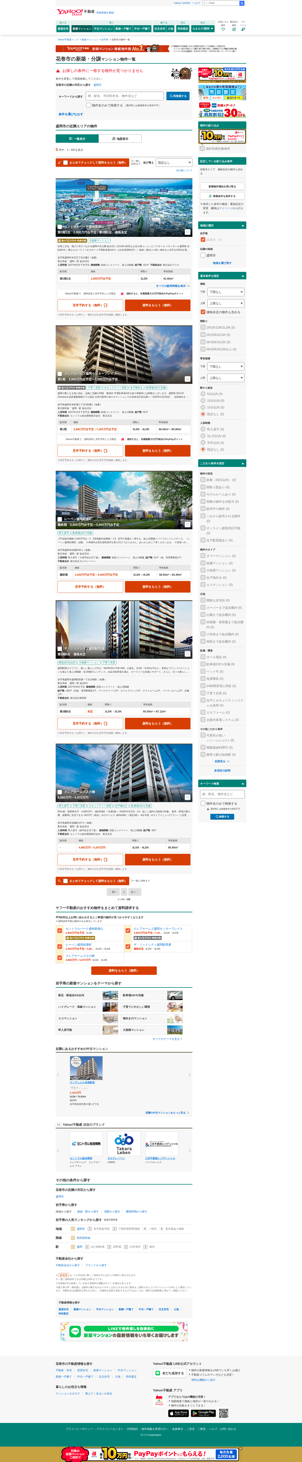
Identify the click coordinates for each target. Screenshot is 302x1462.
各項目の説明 (222, 770)
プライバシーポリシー (79, 1428)
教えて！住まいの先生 (98, 1393)
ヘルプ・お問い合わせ (222, 1428)
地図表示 (120, 138)
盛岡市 (97, 84)
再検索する (178, 96)
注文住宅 (159, 28)
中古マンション (103, 28)
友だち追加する (169, 1373)
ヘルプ (196, 3)
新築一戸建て (123, 28)
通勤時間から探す (136, 1211)
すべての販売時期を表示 (173, 286)
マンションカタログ (68, 1393)
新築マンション (82, 28)
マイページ (226, 208)
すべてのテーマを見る (168, 1038)
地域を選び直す (222, 263)
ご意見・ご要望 (196, 1428)
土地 (170, 28)
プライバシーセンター (109, 1428)
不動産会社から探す (68, 1265)
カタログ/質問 (202, 28)
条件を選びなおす (71, 114)
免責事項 (177, 1428)
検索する (222, 817)
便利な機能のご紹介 (203, 1379)
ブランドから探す (96, 1265)
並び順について (184, 170)
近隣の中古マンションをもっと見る (165, 1112)
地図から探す (112, 1211)
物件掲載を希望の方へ (155, 1428)
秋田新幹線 (83, 1237)
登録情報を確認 (105, 12)
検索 (241, 3)
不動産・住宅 (64, 1370)
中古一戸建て (142, 28)
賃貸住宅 (63, 28)
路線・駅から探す (88, 1211)
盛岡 (79, 1246)
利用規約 (132, 1428)
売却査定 (182, 28)
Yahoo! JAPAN (182, 3)
